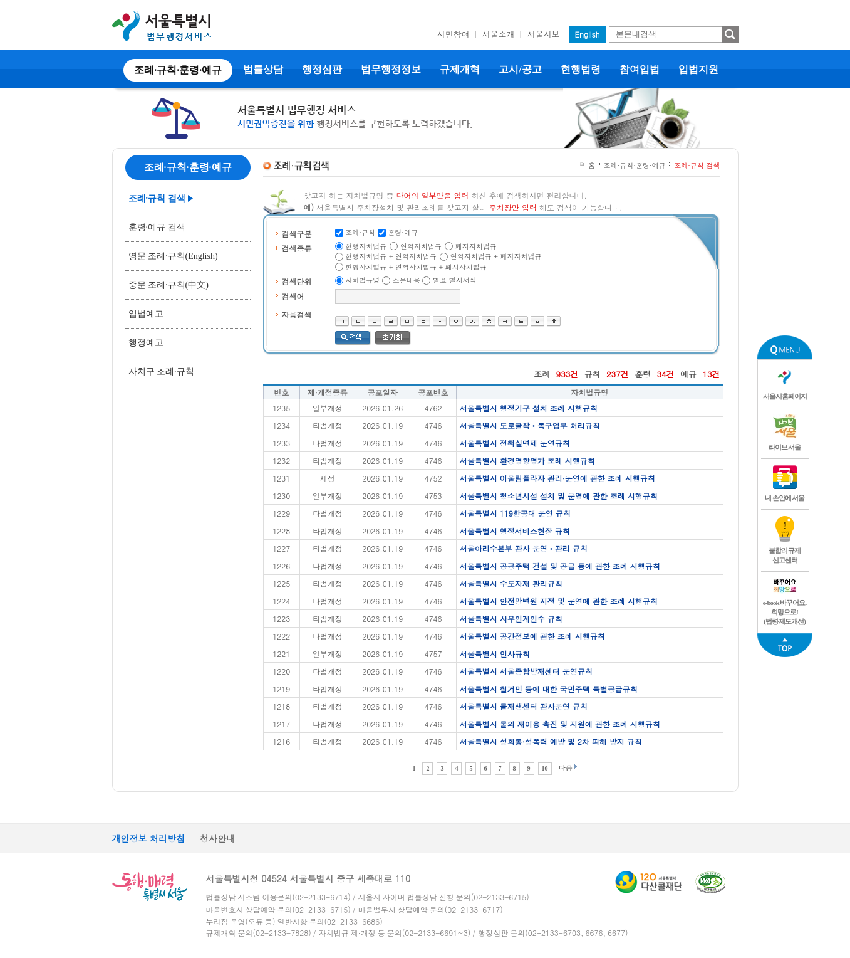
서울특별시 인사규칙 (495, 653)
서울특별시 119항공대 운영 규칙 (515, 513)
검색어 (293, 296)
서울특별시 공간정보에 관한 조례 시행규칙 (532, 636)
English (587, 34)
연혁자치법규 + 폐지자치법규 (496, 256)
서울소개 (498, 34)
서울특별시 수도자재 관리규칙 (511, 583)
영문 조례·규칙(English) (173, 256)
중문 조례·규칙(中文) (168, 285)
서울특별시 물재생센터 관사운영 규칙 (524, 706)
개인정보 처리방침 (148, 838)
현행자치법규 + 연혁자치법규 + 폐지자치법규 (416, 266)
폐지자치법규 (476, 246)
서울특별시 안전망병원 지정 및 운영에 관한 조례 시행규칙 (559, 601)
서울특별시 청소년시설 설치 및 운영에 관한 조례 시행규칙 (559, 495)
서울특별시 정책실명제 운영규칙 (515, 443)
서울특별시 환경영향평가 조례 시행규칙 (527, 460)
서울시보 (543, 34)
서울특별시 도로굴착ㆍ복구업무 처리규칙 (530, 425)
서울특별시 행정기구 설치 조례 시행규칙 (529, 408)
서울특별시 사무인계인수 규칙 (511, 618)
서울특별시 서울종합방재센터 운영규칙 (526, 671)
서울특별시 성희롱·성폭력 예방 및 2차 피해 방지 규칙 (551, 741)
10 (545, 768)
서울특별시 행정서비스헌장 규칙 (515, 530)
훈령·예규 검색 (156, 227)
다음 (566, 767)
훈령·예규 (403, 232)
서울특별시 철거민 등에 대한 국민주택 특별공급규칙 (549, 688)
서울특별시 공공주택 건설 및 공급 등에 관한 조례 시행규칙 (560, 566)
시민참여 (453, 34)
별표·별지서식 (455, 280)
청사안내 (217, 838)
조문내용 (406, 280)
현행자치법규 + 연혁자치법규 (391, 256)
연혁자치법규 (421, 246)
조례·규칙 (360, 232)
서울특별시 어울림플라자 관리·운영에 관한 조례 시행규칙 (557, 478)
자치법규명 (362, 280)
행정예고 (145, 342)
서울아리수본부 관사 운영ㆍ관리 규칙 (524, 548)
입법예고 (145, 313)
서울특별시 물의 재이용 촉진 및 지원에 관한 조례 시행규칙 (560, 723)
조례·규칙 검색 (156, 198)
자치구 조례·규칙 (161, 371)
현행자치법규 (365, 246)
